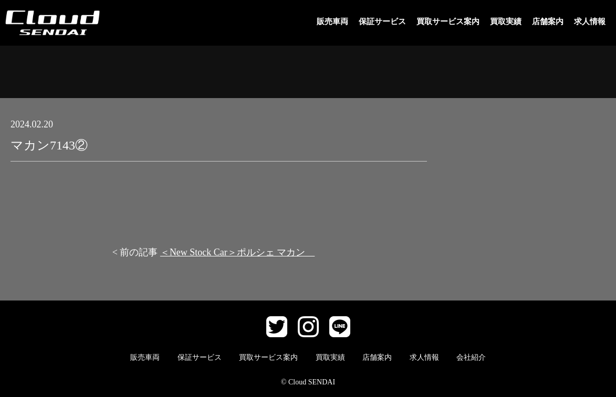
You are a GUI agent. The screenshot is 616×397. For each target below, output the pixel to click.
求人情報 (589, 21)
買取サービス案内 (447, 21)
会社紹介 (471, 357)
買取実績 (505, 21)
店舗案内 (547, 21)
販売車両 (332, 21)
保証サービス (382, 21)
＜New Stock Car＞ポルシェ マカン (237, 252)
